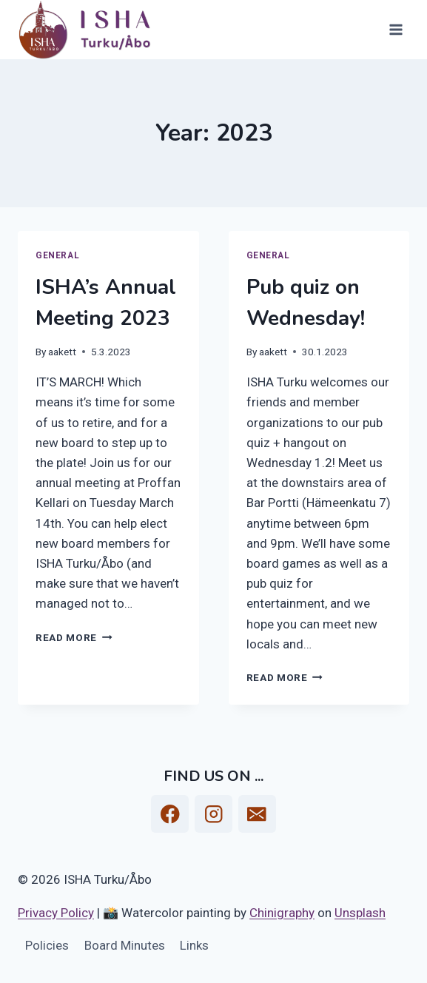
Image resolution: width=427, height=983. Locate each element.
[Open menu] (395, 29)
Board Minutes (124, 945)
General (57, 255)
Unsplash (360, 912)
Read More (74, 637)
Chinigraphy (282, 912)
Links (194, 945)
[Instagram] (213, 814)
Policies (47, 945)
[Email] (257, 814)
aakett (62, 352)
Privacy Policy (56, 912)
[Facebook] (170, 814)
